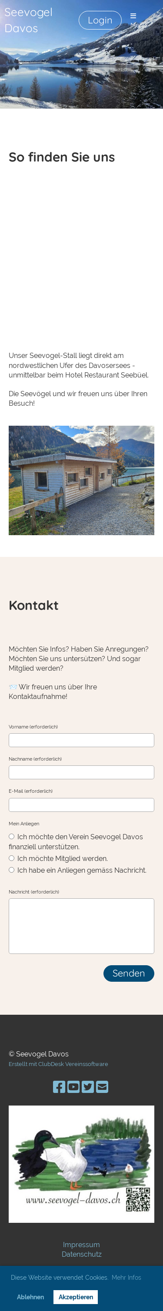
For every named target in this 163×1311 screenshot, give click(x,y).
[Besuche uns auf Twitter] (88, 1087)
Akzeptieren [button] (76, 1297)
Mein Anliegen (24, 824)
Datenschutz (82, 1254)
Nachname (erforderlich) (35, 759)
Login (100, 20)
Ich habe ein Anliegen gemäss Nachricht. (77, 870)
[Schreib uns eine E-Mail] (102, 1087)
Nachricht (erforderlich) (34, 892)
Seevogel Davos (28, 20)
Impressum (81, 1245)
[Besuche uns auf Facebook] (59, 1087)
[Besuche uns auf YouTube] (73, 1087)
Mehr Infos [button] (126, 1277)
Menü (138, 21)
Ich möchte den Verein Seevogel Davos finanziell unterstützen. (76, 842)
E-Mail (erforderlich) (31, 791)
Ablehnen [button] (30, 1297)
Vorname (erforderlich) (33, 727)
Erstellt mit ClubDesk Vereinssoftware (58, 1064)
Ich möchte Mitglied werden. (58, 858)
